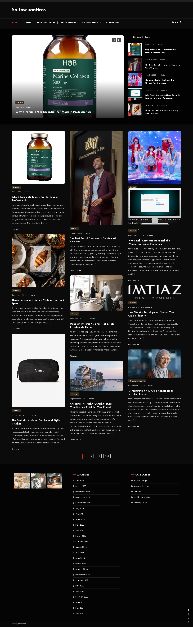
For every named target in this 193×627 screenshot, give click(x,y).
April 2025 (74, 530)
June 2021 (74, 602)
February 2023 (76, 597)
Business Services (46, 22)
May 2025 (74, 525)
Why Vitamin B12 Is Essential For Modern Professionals (59, 112)
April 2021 (74, 613)
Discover (17, 229)
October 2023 (76, 580)
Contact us (112, 22)
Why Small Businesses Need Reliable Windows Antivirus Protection (160, 98)
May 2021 (74, 608)
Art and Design (68, 22)
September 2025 (77, 502)
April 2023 (74, 591)
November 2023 (77, 574)
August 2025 (75, 508)
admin (34, 107)
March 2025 (75, 536)
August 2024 (75, 547)
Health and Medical (137, 386)
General (27, 22)
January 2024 (76, 569)
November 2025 (77, 497)
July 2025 (74, 514)
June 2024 (74, 558)
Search (176, 22)
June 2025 (74, 519)
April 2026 (74, 480)
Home (14, 22)
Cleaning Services (91, 22)
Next (108, 456)
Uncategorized (135, 502)
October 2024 (76, 541)
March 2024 (75, 563)
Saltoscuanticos (29, 10)
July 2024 (74, 552)
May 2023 (74, 586)
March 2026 (75, 486)
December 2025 (77, 491)
